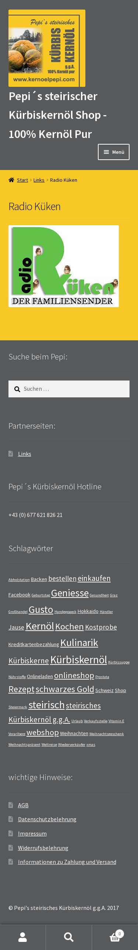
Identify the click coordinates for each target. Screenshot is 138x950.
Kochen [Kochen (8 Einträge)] (69, 626)
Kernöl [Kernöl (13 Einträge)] (39, 625)
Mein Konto (23, 937)
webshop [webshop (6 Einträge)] (42, 732)
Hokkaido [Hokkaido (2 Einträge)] (88, 611)
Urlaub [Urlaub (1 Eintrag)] (77, 721)
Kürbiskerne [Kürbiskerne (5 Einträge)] (28, 661)
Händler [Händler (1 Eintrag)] (106, 611)
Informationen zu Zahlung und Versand (67, 861)
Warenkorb (108, 932)
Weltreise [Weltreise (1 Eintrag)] (49, 744)
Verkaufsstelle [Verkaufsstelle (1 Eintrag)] (95, 721)
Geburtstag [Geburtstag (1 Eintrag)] (41, 595)
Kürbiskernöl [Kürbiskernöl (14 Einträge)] (78, 659)
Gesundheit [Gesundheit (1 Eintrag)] (99, 595)
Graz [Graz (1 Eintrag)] (114, 595)
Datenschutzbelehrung (47, 819)
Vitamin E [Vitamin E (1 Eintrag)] (116, 721)
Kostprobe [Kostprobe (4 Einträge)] (101, 627)
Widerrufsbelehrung (43, 847)
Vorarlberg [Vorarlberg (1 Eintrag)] (16, 733)
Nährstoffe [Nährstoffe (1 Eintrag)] (17, 676)
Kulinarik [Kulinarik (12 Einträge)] (79, 642)
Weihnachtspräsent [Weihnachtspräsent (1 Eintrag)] (24, 744)
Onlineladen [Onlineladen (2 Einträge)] (40, 676)
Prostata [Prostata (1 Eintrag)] (102, 676)
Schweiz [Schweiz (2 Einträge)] (104, 690)
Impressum (32, 833)
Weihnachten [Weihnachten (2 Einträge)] (74, 733)
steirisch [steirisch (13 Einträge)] (46, 704)
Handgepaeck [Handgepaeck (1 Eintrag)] (65, 611)
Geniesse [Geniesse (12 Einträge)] (70, 592)
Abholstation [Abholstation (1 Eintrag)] (19, 579)
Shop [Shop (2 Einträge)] (120, 690)
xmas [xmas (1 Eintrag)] (90, 744)
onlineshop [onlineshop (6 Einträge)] (74, 675)
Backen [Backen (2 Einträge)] (39, 579)
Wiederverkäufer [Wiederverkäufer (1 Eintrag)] (71, 744)
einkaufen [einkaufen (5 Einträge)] (94, 578)
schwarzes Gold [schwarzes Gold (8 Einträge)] (65, 689)
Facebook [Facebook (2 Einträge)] (19, 594)
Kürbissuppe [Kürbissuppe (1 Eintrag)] (119, 662)
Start (22, 180)
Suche (69, 937)
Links (39, 180)
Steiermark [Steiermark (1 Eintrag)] (17, 707)
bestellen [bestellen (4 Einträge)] (62, 578)
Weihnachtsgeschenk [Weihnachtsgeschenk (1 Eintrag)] (106, 733)
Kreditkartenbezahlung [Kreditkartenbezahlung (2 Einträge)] (33, 644)
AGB (23, 805)
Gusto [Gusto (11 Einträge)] (41, 609)
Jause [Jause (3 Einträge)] (16, 627)
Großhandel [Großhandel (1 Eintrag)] (18, 611)
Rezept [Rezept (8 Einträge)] (21, 689)
